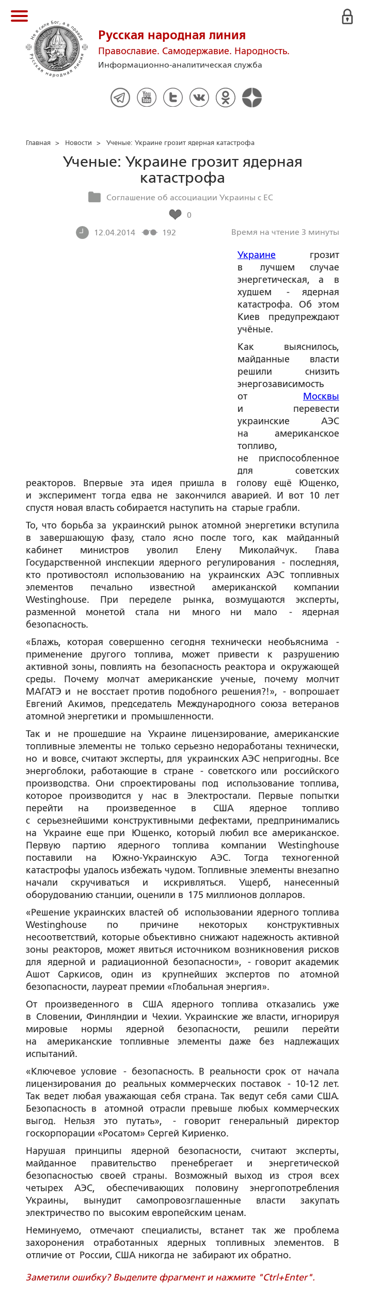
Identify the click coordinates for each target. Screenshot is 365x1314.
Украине (256, 255)
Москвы (321, 396)
